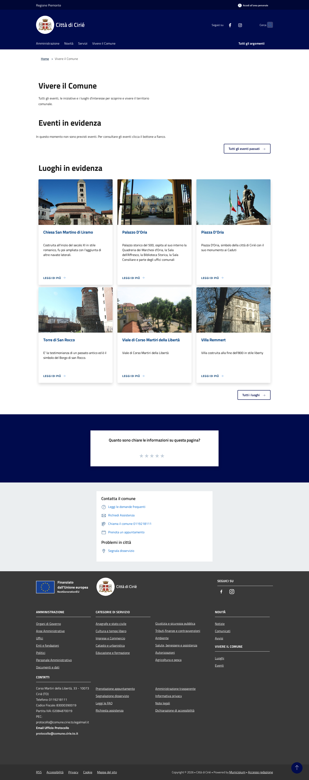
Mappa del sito (107, 772)
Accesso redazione (260, 772)
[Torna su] (297, 768)
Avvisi (219, 638)
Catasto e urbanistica (110, 645)
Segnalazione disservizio (112, 695)
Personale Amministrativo (54, 660)
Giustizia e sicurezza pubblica (175, 623)
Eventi (219, 665)
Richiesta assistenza (109, 710)
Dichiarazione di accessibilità (174, 710)
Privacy (73, 772)
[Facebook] (222, 24)
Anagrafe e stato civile (111, 623)
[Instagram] (232, 24)
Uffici (39, 638)
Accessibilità (55, 772)
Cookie (87, 772)
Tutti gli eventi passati (247, 148)
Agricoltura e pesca (168, 659)
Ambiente (162, 638)
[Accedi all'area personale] (253, 5)
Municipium (237, 772)
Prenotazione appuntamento (115, 688)
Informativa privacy (168, 695)
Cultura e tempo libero (111, 631)
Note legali (162, 703)
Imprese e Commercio (110, 638)
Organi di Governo (48, 623)
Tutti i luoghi (254, 395)
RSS (39, 772)
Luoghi (219, 658)
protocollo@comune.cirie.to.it (57, 733)
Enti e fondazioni (47, 645)
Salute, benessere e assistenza (176, 645)
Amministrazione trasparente (175, 688)
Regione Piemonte (48, 5)
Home (45, 58)
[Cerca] (268, 25)
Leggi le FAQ (104, 703)
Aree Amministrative (50, 631)
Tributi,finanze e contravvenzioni (177, 630)
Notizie (220, 623)
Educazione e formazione (113, 652)
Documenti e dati (47, 667)
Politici (40, 652)
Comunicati (222, 631)
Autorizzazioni (165, 652)
